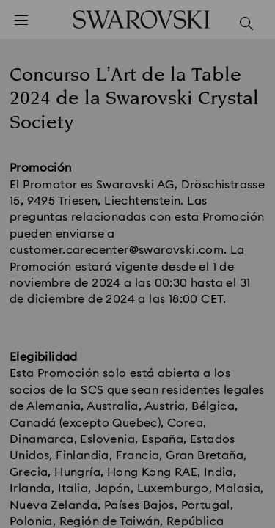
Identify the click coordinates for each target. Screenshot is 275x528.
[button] (243, 66)
